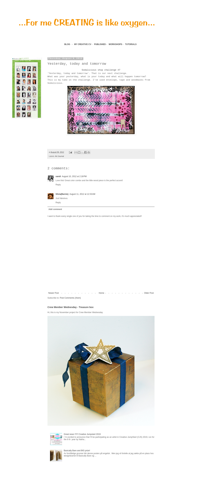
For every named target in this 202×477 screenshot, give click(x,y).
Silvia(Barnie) (62, 194)
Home (101, 293)
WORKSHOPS (115, 44)
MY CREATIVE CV (82, 44)
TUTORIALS (131, 44)
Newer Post (53, 293)
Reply (58, 184)
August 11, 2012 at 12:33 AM (82, 194)
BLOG (67, 44)
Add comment (55, 209)
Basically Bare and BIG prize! (77, 450)
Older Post (149, 293)
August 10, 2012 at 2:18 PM (74, 176)
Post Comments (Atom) (70, 298)
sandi (58, 176)
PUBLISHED (100, 44)
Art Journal (59, 156)
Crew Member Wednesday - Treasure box (70, 307)
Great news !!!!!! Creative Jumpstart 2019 (82, 434)
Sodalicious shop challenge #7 (101, 70)
